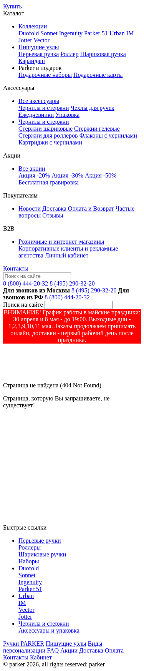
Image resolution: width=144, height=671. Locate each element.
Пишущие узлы (66, 643)
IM (130, 33)
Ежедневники (36, 114)
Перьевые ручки (39, 540)
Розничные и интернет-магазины (61, 241)
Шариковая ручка (103, 54)
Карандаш (31, 61)
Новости (29, 208)
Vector (41, 40)
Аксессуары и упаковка (48, 630)
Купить (12, 6)
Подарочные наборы (45, 74)
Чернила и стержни (43, 108)
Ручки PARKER (23, 643)
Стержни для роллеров (48, 135)
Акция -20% (34, 175)
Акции (69, 650)
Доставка (54, 208)
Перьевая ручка (38, 54)
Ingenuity (71, 33)
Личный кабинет (66, 255)
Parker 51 (96, 33)
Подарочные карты (98, 74)
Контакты (15, 268)
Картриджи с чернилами (50, 142)
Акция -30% (67, 175)
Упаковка (67, 114)
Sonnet (48, 33)
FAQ (53, 650)
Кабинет (41, 657)
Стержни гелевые (97, 128)
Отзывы (52, 215)
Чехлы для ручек (92, 108)
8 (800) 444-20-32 (26, 283)
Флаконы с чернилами (108, 135)
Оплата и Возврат (91, 208)
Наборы (28, 561)
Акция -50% (100, 175)
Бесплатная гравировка (48, 182)
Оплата (114, 650)
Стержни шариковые (45, 128)
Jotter (25, 40)
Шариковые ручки (42, 554)
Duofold (28, 33)
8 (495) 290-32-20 (72, 283)
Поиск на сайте (23, 304)
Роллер (69, 54)
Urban (117, 33)
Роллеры (29, 547)
